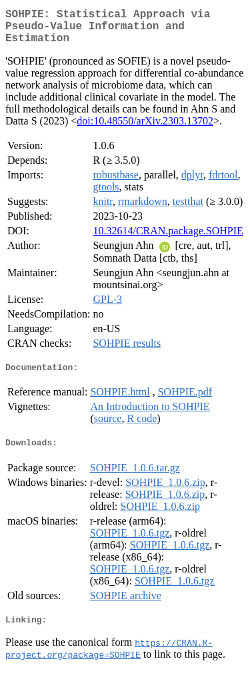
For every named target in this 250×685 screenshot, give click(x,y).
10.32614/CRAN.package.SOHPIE (168, 238)
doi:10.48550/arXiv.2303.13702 (145, 128)
